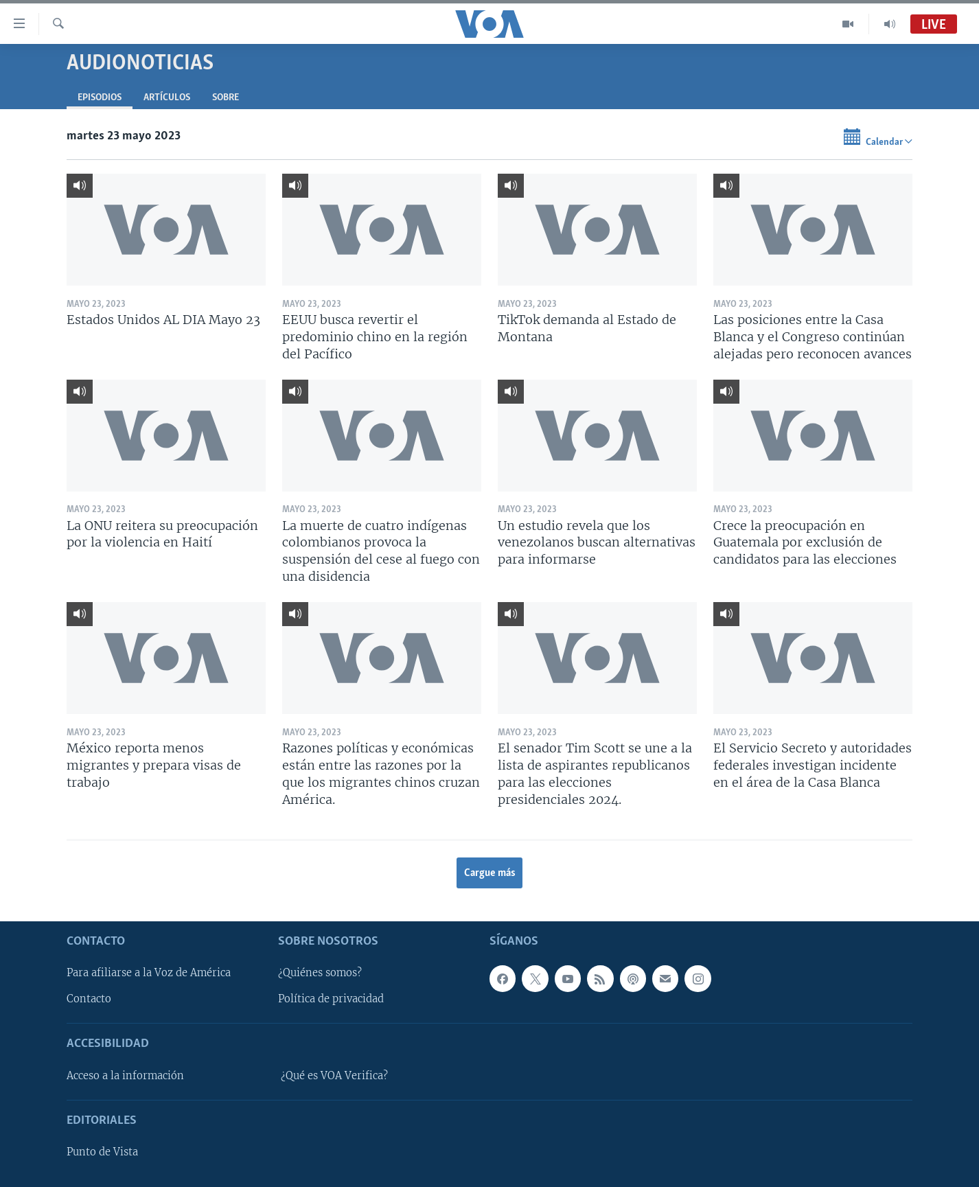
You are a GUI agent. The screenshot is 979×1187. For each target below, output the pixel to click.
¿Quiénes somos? (320, 973)
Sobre (225, 98)
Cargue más (490, 873)
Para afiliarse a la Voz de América (149, 973)
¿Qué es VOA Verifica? (334, 1076)
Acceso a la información (125, 1076)
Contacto (89, 999)
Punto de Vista (102, 1152)
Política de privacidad (331, 999)
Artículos (166, 98)
